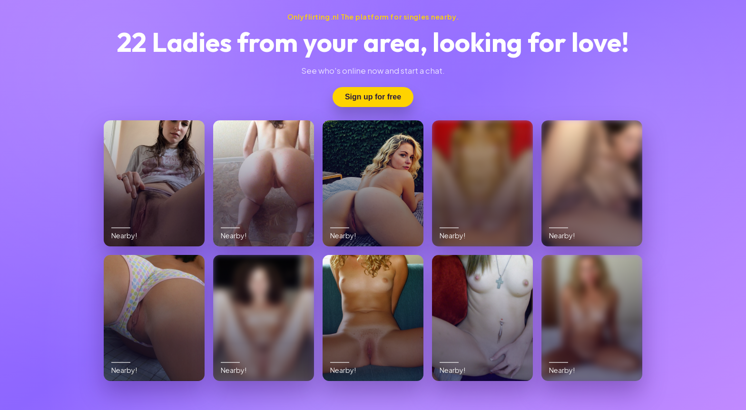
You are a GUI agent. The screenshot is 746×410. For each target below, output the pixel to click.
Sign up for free (373, 97)
